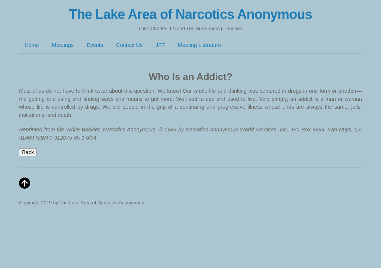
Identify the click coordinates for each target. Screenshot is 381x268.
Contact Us (129, 45)
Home (32, 45)
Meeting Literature (199, 45)
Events (95, 45)
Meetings (63, 45)
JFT (160, 45)
